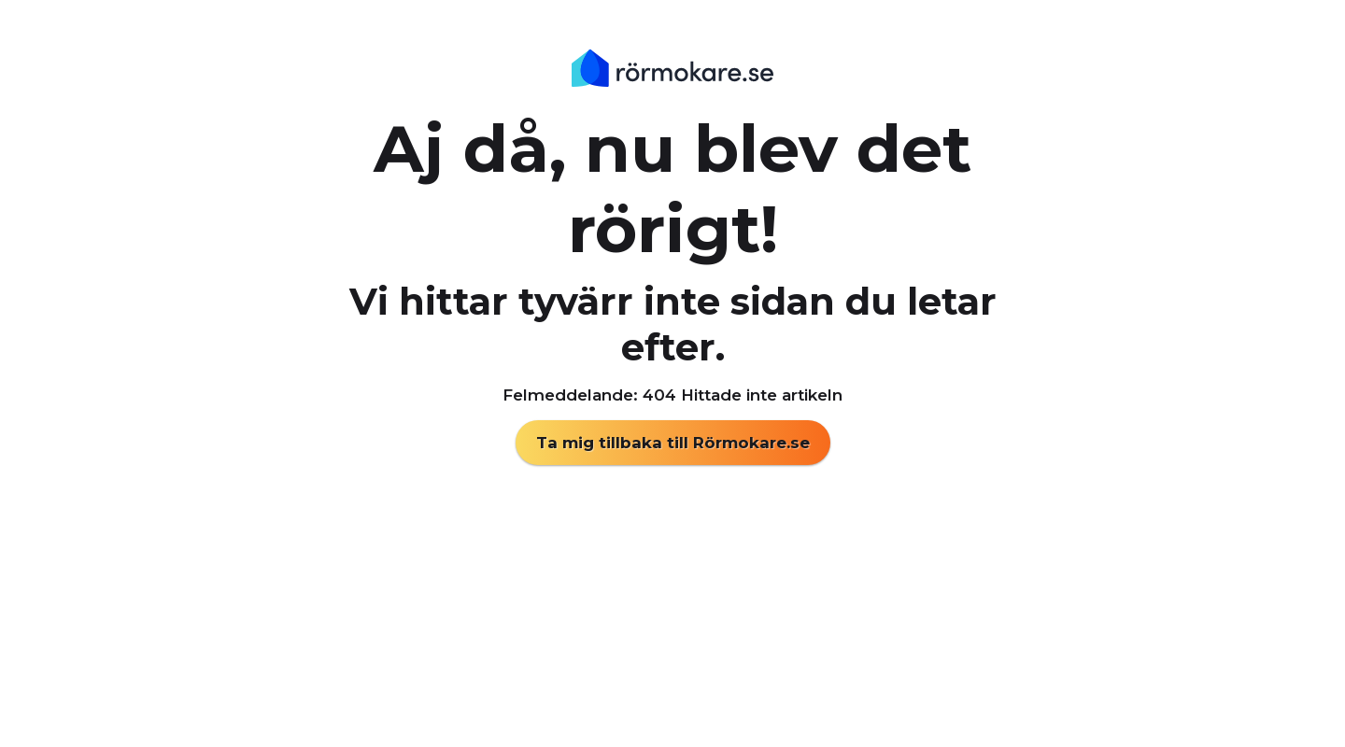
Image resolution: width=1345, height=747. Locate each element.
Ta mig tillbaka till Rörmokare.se (673, 442)
